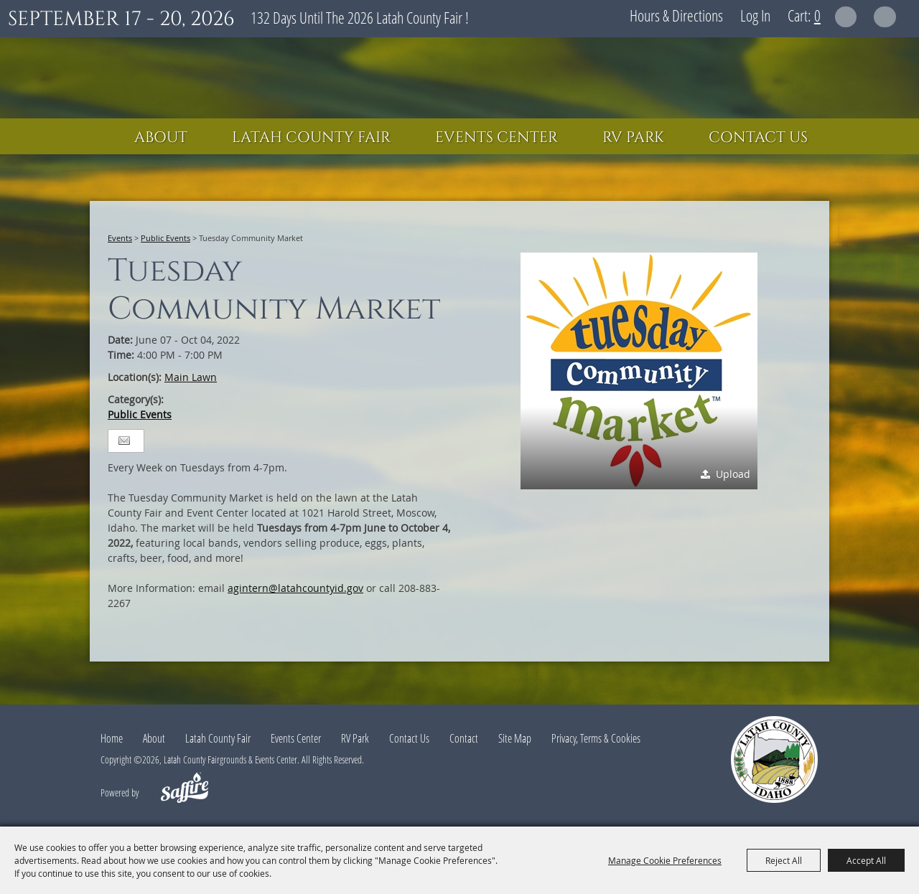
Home (112, 738)
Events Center (496, 138)
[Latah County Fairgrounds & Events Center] (459, 78)
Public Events (165, 237)
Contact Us (758, 138)
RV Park (633, 138)
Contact (463, 738)
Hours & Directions (676, 15)
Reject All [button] (783, 860)
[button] (639, 371)
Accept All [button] (866, 860)
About (160, 138)
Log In (755, 15)
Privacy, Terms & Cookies (595, 738)
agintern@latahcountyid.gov (295, 588)
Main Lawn (190, 377)
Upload (733, 474)
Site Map (514, 738)
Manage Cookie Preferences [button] (665, 860)
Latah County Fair (311, 138)
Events (120, 237)
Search (846, 16)
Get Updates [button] (885, 16)
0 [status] (817, 15)
